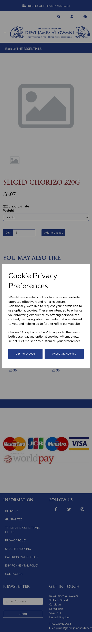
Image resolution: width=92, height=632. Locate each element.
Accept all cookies (64, 354)
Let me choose (25, 354)
